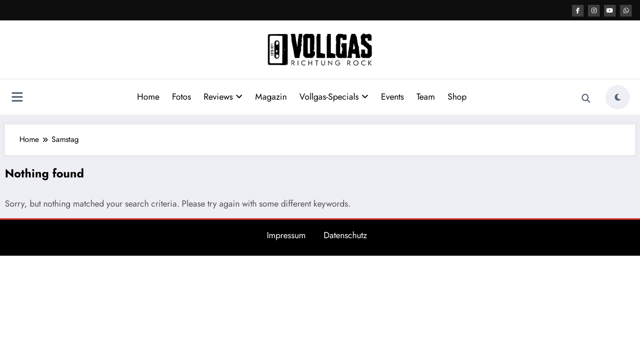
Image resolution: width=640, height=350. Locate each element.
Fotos (181, 96)
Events (392, 96)
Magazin (271, 96)
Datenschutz (345, 235)
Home (148, 96)
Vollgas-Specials (333, 96)
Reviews (223, 96)
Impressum (286, 235)
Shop (457, 96)
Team (425, 96)
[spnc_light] (617, 97)
